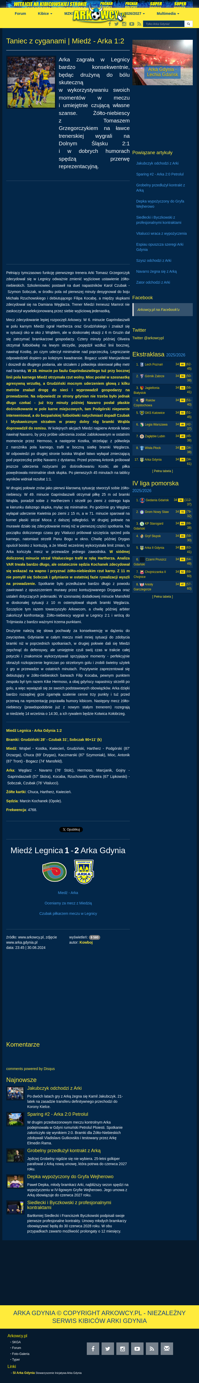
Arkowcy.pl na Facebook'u (159, 310)
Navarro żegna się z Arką (156, 271)
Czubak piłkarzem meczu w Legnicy (68, 913)
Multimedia (168, 13)
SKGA (16, 1342)
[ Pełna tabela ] (162, 471)
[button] (188, 24)
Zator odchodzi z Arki (153, 282)
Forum (20, 13)
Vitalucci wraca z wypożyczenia (161, 233)
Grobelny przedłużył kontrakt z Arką (64, 1150)
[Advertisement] (68, 222)
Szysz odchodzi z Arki (153, 260)
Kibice (45, 13)
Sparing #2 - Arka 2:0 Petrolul (57, 1114)
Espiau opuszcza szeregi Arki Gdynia (159, 247)
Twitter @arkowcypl (148, 338)
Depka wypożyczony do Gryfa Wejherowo (70, 1176)
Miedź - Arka (68, 893)
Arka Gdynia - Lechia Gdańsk (162, 72)
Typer (16, 1359)
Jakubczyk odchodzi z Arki (54, 1088)
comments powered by (30, 1069)
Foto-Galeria (21, 1354)
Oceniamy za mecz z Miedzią (68, 903)
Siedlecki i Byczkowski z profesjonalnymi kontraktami (69, 1205)
